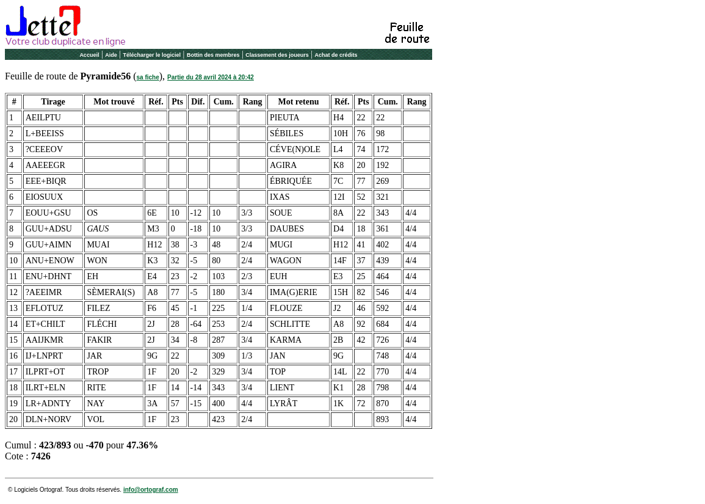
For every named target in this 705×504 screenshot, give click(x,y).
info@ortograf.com (150, 489)
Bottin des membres (213, 55)
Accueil (89, 55)
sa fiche (148, 77)
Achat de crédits (336, 55)
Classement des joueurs (277, 55)
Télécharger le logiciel (152, 55)
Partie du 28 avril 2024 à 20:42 (210, 77)
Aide (111, 55)
